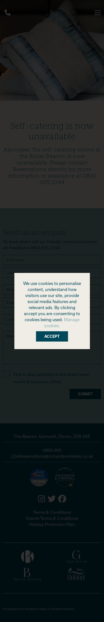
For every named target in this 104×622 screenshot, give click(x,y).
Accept (52, 336)
